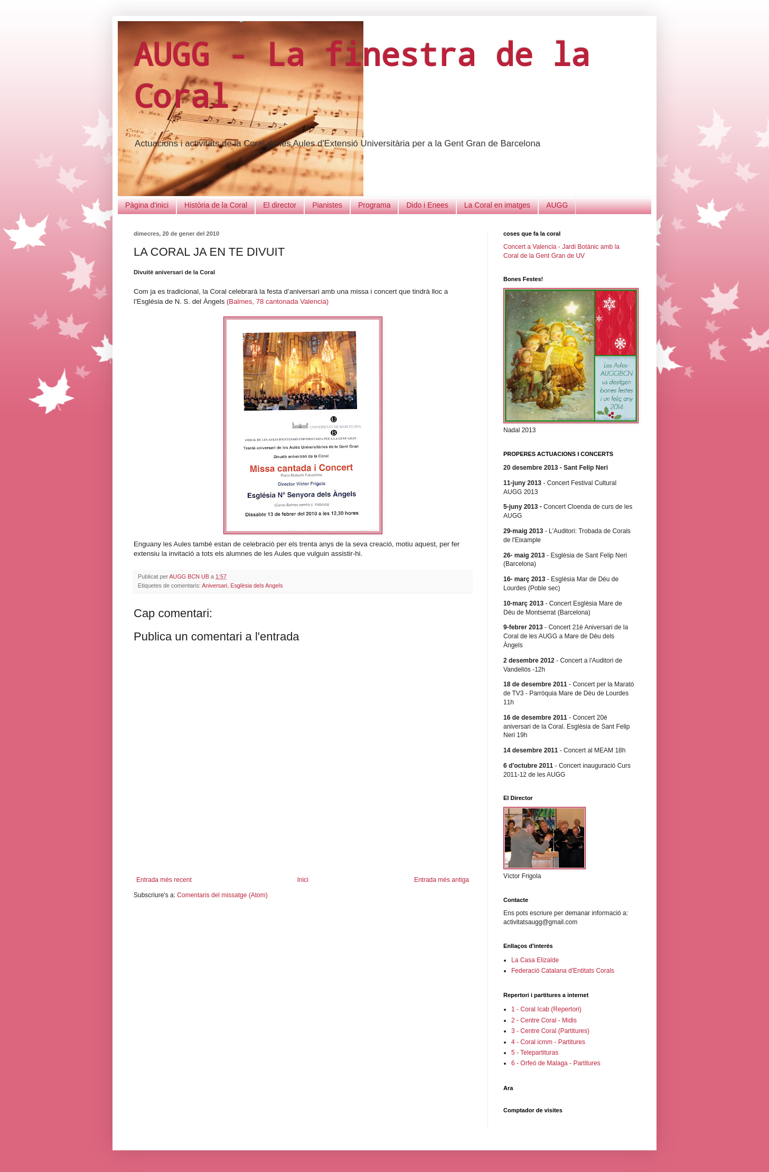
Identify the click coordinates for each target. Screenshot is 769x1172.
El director (279, 205)
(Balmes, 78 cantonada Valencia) (278, 301)
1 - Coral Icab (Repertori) (546, 1009)
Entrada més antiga (441, 879)
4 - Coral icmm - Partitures (548, 1042)
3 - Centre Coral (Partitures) (550, 1031)
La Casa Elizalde (535, 960)
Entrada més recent (164, 879)
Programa (374, 205)
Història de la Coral (215, 205)
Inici (302, 879)
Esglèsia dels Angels (256, 585)
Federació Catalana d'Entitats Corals (562, 970)
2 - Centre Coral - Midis (544, 1020)
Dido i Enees (427, 205)
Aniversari (214, 585)
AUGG (557, 205)
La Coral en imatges (497, 205)
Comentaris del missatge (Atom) (222, 895)
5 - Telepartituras (534, 1052)
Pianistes (327, 205)
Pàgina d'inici (146, 205)
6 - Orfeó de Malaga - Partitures (556, 1063)
